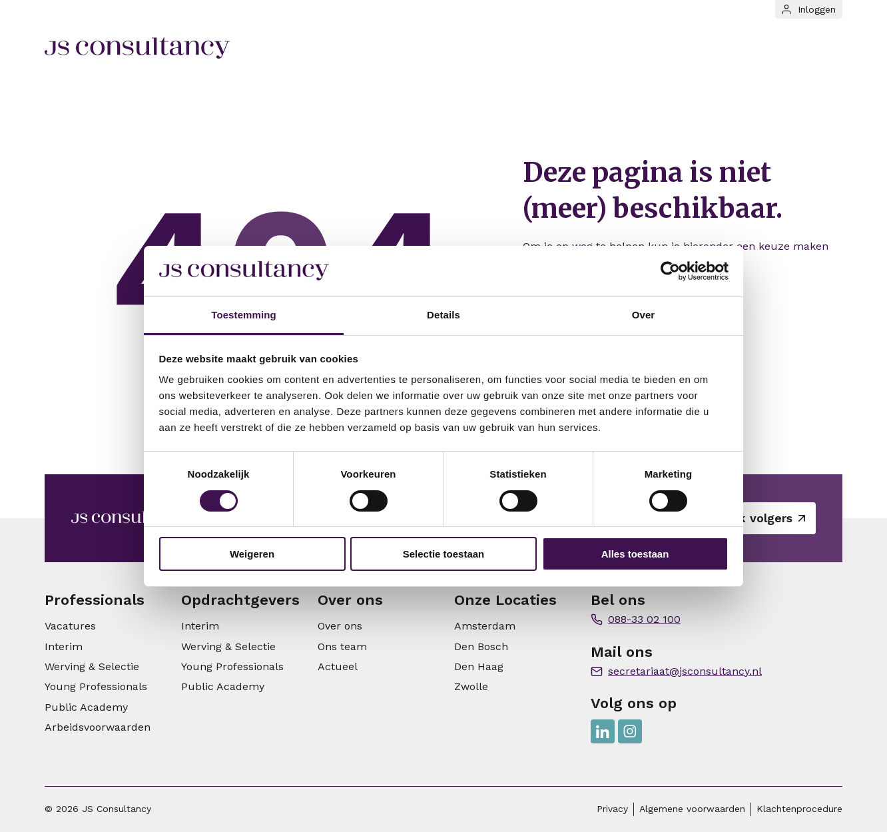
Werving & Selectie (92, 666)
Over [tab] (643, 314)
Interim (64, 646)
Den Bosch (481, 646)
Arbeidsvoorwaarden (97, 727)
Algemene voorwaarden (692, 808)
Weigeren (252, 554)
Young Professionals (96, 686)
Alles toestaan (635, 554)
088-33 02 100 (644, 619)
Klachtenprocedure (799, 808)
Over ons (340, 626)
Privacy (612, 808)
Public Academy (86, 707)
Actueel (338, 666)
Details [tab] (443, 314)
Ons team (342, 646)
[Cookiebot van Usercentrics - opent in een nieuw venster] (670, 271)
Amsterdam (484, 626)
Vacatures (70, 626)
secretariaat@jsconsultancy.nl (685, 671)
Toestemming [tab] (243, 314)
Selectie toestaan (444, 554)
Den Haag (478, 666)
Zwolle (471, 686)
